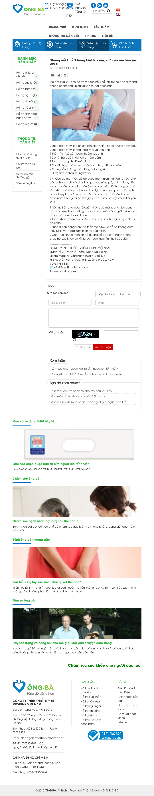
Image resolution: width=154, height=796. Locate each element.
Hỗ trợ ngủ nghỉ (26, 95)
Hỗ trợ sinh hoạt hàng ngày (26, 115)
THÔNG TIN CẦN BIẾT (64, 35)
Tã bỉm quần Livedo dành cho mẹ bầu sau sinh (81, 390)
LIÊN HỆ (107, 35)
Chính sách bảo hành (126, 45)
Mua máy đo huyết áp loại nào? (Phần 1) (77, 396)
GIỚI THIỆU (80, 27)
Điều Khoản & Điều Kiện (126, 690)
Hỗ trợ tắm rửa (25, 88)
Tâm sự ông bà (25, 183)
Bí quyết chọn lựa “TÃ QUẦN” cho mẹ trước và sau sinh (87, 374)
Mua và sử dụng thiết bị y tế (26, 155)
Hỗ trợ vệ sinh (25, 107)
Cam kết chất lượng (126, 715)
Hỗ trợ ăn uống (26, 101)
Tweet (51, 285)
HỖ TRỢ (122, 682)
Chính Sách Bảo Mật (127, 698)
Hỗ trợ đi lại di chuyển (25, 74)
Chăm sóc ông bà (25, 165)
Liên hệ (122, 722)
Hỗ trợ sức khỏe (26, 82)
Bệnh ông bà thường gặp (24, 175)
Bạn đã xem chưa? (65, 382)
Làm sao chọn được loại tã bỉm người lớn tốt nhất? (84, 368)
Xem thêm (58, 360)
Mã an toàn (56, 332)
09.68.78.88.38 (60, 8)
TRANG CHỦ (57, 27)
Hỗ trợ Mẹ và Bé (27, 123)
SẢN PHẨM (101, 27)
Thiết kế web (91, 790)
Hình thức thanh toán (127, 707)
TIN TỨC (90, 35)
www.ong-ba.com (64, 271)
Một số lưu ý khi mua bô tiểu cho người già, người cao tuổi (88, 402)
